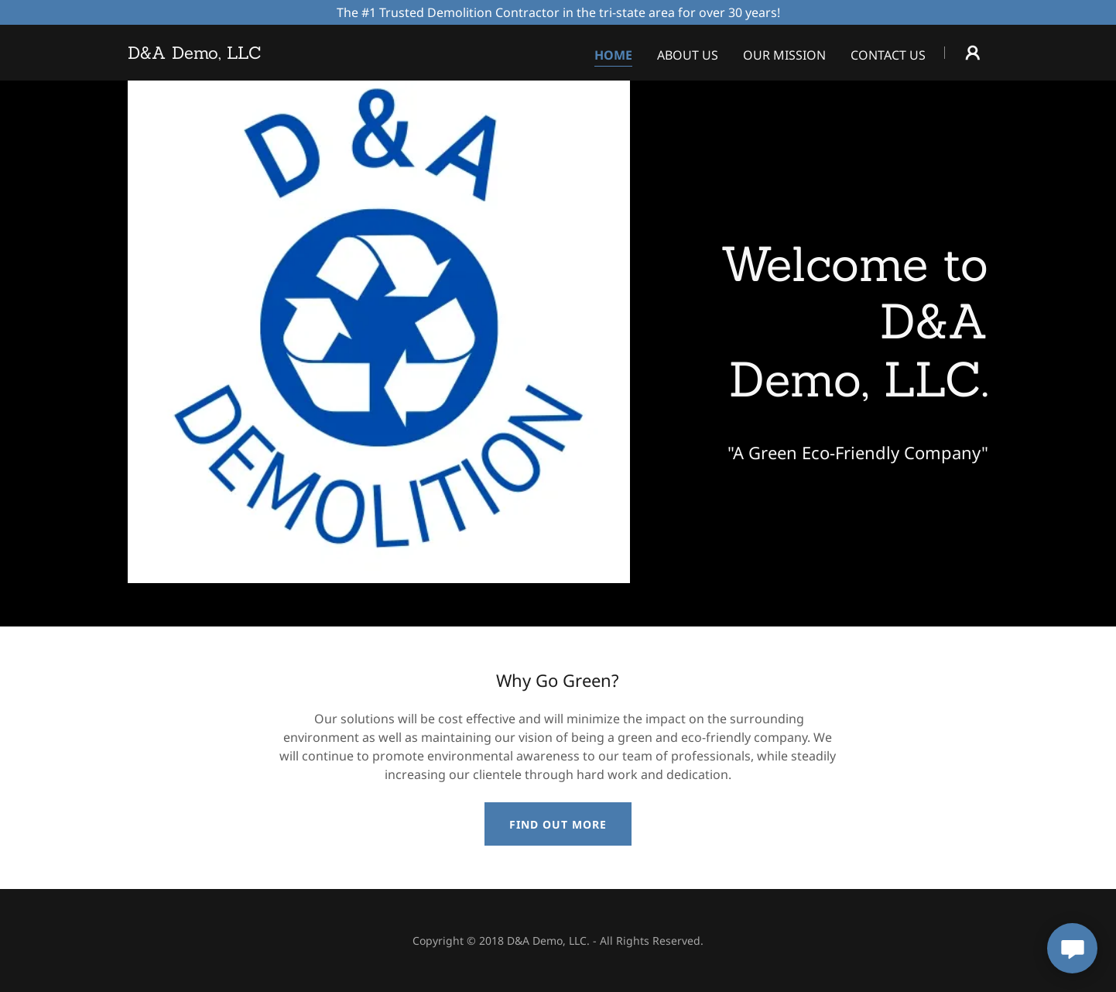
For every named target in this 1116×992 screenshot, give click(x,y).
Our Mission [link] (784, 55)
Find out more (558, 824)
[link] (195, 54)
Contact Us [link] (888, 55)
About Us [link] (687, 55)
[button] (972, 52)
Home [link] (613, 55)
